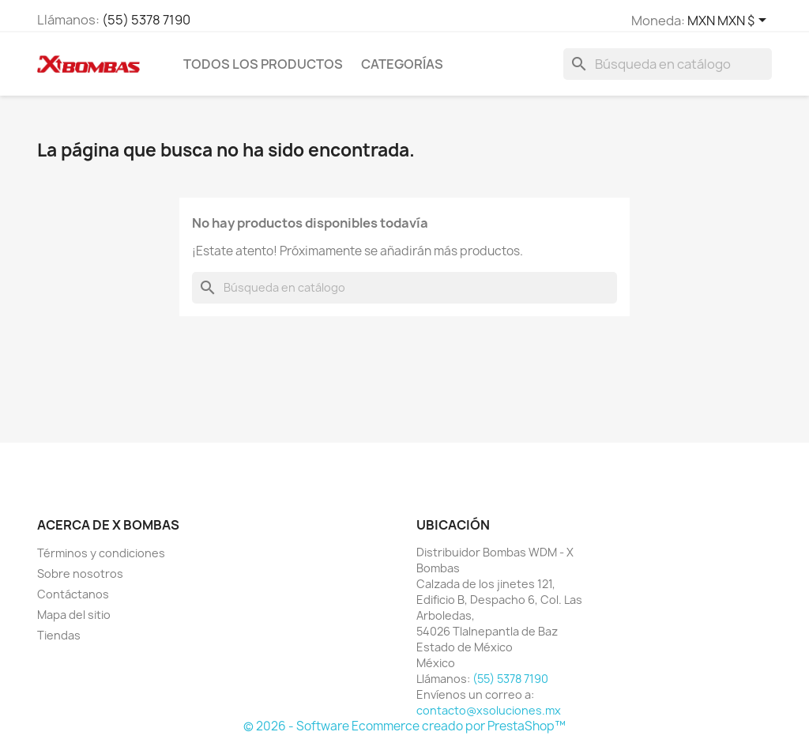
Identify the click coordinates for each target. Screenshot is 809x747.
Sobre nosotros (80, 573)
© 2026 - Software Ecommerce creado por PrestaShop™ (404, 726)
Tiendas (59, 635)
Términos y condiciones (101, 552)
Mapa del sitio (74, 614)
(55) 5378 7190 (146, 19)
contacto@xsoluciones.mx (488, 710)
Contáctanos (73, 594)
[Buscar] (667, 64)
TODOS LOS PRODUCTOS (263, 64)
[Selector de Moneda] (729, 21)
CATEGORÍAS (402, 64)
